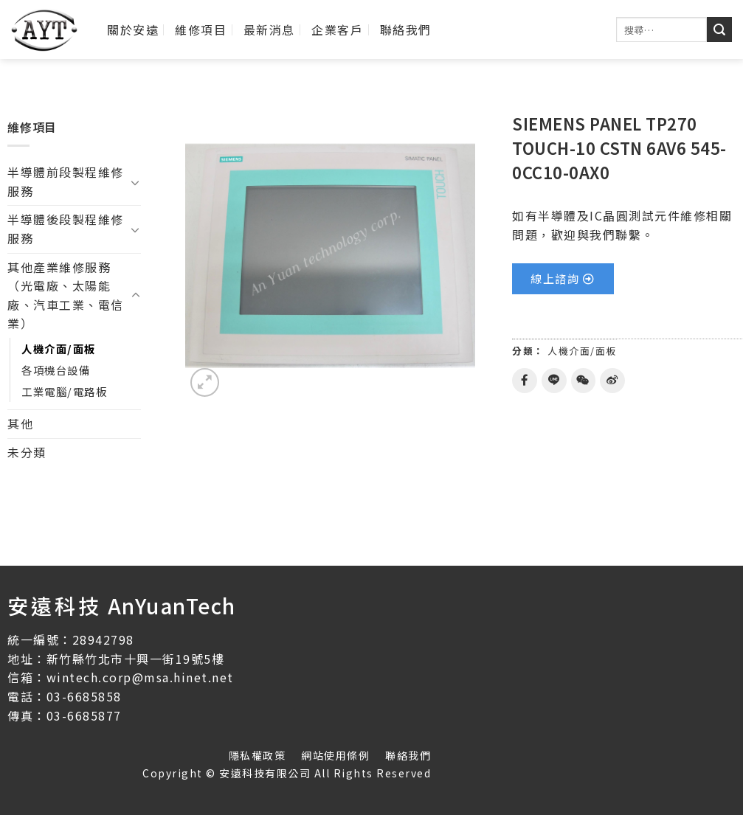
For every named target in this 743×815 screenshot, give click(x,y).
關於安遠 (133, 29)
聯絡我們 (406, 29)
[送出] (719, 29)
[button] (563, 278)
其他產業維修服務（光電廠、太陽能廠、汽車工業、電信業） (65, 295)
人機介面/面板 (58, 348)
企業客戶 (337, 29)
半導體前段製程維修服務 (65, 181)
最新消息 (269, 29)
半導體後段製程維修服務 (65, 228)
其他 (20, 423)
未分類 (26, 452)
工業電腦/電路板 (64, 391)
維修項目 (201, 29)
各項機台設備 (55, 370)
